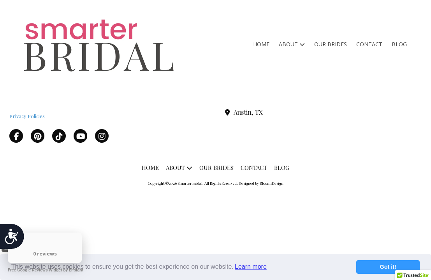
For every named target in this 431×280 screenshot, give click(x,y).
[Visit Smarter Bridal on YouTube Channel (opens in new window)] (80, 136)
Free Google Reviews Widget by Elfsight (45, 270)
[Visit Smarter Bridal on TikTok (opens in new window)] (59, 136)
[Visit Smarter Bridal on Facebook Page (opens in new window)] (16, 136)
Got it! (388, 267)
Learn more (251, 266)
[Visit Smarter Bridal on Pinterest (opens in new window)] (37, 136)
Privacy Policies (27, 116)
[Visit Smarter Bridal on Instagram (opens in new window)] (102, 136)
